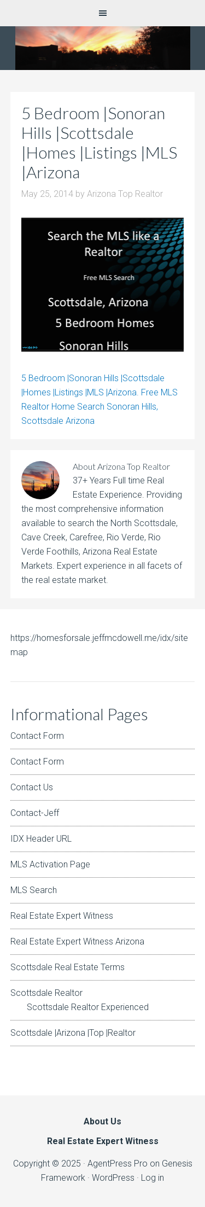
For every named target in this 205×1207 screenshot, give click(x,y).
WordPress (113, 1178)
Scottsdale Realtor (46, 993)
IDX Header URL (41, 838)
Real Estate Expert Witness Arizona (77, 941)
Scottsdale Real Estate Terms (67, 967)
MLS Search (33, 890)
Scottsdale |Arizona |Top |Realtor (73, 1033)
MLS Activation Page (50, 864)
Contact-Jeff (34, 813)
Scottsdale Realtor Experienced (88, 1007)
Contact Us (31, 787)
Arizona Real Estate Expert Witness (102, 48)
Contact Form (37, 736)
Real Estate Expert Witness (61, 916)
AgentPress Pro (117, 1163)
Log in (152, 1178)
